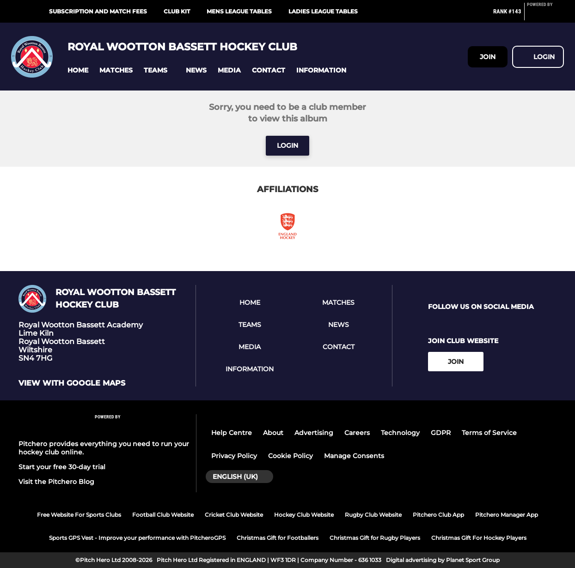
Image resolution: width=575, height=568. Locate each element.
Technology (400, 433)
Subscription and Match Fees (98, 11)
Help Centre (231, 433)
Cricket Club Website (234, 514)
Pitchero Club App (438, 514)
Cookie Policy (290, 456)
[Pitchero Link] (545, 15)
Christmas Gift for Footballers (277, 537)
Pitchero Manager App (506, 514)
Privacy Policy (234, 456)
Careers (357, 433)
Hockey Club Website (304, 514)
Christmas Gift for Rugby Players (375, 537)
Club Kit (177, 11)
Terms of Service (489, 433)
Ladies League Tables (323, 11)
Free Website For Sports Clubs (79, 514)
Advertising (313, 433)
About (273, 433)
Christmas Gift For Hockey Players (478, 537)
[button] (78, 70)
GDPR (441, 433)
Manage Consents (354, 456)
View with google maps (71, 383)
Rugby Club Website (373, 514)
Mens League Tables (239, 11)
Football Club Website (163, 514)
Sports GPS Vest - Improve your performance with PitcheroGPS (137, 537)
